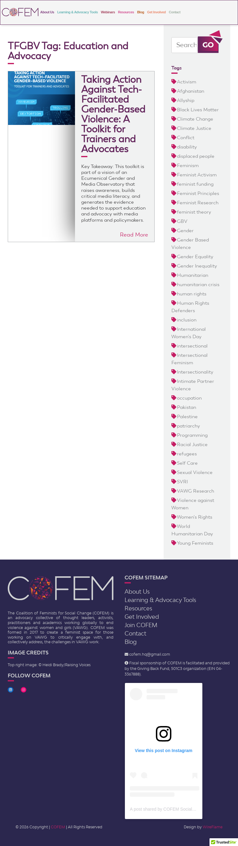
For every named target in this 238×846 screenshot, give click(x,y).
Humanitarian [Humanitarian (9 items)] (192, 275)
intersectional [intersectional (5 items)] (192, 346)
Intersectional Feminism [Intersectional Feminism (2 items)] (189, 359)
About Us (47, 12)
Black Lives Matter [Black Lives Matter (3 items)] (198, 109)
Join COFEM (141, 625)
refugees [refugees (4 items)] (187, 453)
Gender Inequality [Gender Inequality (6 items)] (197, 266)
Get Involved (156, 12)
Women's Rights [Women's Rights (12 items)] (194, 517)
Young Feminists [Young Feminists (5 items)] (195, 543)
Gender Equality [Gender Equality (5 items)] (195, 256)
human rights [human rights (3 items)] (191, 293)
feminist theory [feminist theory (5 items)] (194, 212)
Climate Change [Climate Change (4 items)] (195, 119)
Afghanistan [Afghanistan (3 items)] (190, 91)
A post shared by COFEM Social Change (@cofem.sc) (182, 809)
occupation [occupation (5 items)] (189, 398)
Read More (134, 234)
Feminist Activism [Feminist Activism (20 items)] (197, 174)
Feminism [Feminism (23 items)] (188, 165)
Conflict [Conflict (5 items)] (185, 137)
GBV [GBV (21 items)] (182, 221)
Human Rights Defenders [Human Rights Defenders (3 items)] (190, 307)
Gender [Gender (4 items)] (185, 230)
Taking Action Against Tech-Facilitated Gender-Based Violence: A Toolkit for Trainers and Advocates (113, 114)
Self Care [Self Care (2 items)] (187, 463)
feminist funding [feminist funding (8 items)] (195, 184)
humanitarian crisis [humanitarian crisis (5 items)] (198, 284)
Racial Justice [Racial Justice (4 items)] (192, 444)
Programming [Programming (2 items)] (192, 435)
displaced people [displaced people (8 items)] (195, 156)
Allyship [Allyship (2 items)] (185, 100)
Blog (140, 12)
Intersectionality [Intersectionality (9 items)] (195, 372)
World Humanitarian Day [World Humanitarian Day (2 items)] (192, 530)
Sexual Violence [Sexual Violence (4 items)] (195, 472)
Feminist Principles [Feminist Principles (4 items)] (198, 193)
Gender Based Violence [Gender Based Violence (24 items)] (190, 243)
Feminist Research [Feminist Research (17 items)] (197, 202)
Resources (126, 12)
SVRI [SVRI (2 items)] (182, 481)
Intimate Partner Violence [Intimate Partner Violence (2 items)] (192, 385)
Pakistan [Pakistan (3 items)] (186, 407)
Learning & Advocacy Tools (77, 12)
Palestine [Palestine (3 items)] (187, 416)
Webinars (108, 12)
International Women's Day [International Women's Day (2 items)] (188, 333)
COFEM (58, 827)
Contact (174, 12)
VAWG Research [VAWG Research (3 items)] (195, 491)
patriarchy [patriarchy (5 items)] (188, 426)
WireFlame (213, 827)
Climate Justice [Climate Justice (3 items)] (194, 128)
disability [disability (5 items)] (187, 147)
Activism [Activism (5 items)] (186, 81)
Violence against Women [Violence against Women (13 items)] (192, 504)
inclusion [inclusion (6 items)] (186, 320)
